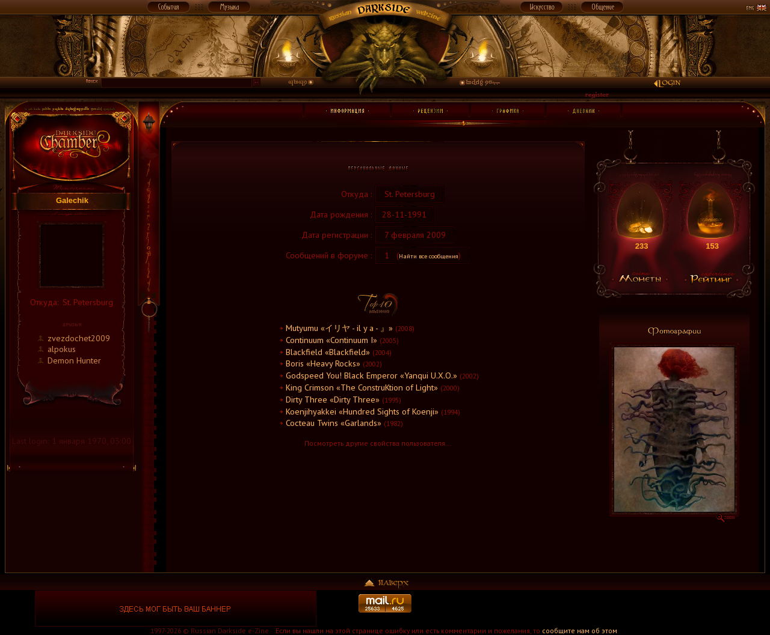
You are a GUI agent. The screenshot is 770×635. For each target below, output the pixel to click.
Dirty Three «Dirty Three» (333, 399)
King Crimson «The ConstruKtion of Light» (362, 387)
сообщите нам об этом (579, 630)
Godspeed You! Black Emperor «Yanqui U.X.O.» (371, 375)
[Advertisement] (594, 609)
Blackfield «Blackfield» (328, 351)
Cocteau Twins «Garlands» (333, 422)
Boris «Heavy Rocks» (323, 363)
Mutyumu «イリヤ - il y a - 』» (339, 327)
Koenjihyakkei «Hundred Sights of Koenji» (362, 411)
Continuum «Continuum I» (331, 339)
